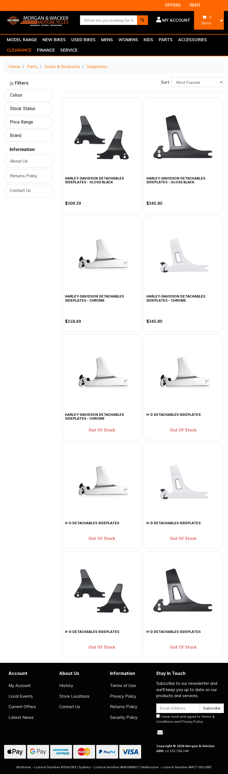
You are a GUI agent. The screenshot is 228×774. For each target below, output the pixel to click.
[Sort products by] (198, 82)
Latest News (21, 717)
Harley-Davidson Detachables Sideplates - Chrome (94, 298)
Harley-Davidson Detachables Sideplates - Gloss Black (94, 180)
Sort (165, 82)
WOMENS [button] (128, 39)
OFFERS (173, 5)
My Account (19, 685)
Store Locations (74, 696)
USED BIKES (83, 39)
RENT (195, 5)
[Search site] (142, 20)
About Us (19, 161)
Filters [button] (19, 83)
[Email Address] (178, 708)
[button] (173, 20)
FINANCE (46, 50)
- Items (207, 20)
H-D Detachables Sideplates (173, 415)
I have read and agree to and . (185, 718)
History (66, 685)
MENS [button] (107, 39)
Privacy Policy (123, 696)
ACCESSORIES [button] (192, 39)
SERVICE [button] (69, 50)
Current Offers (22, 706)
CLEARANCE (19, 50)
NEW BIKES (54, 39)
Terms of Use (123, 685)
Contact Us (20, 190)
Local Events (20, 696)
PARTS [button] (166, 39)
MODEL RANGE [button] (22, 39)
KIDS (148, 39)
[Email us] (160, 732)
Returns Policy (23, 175)
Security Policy (124, 717)
